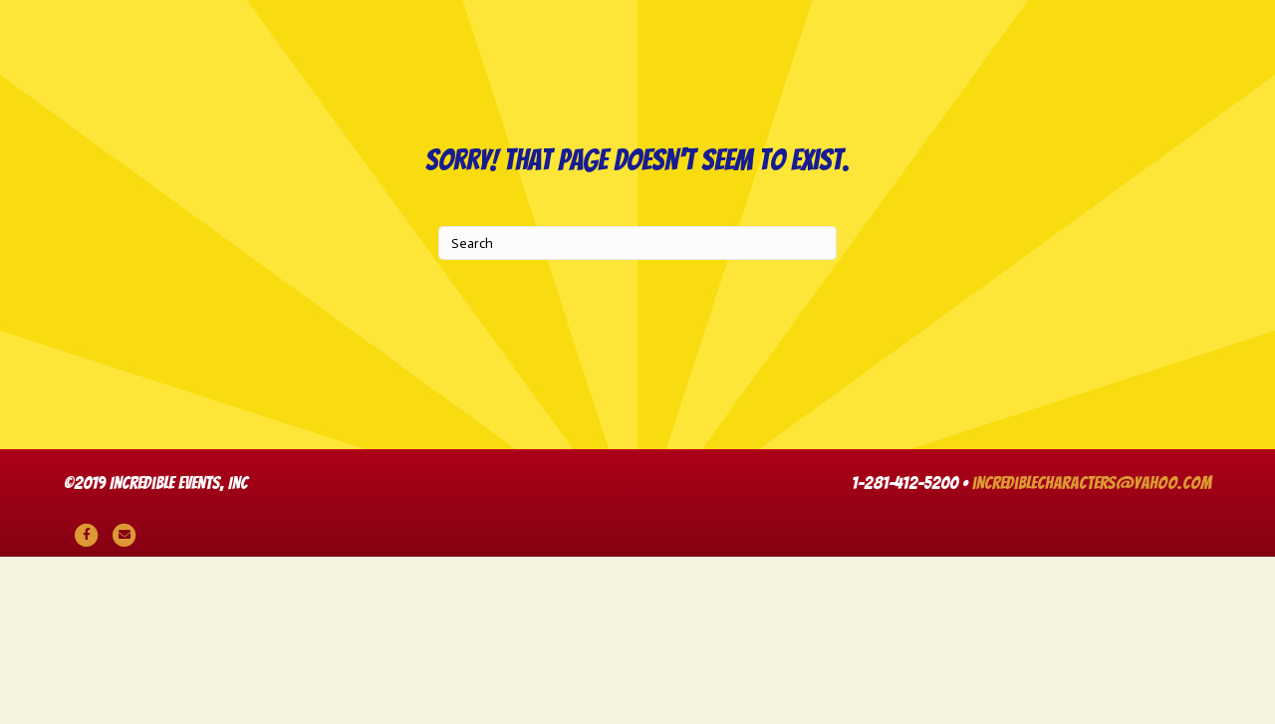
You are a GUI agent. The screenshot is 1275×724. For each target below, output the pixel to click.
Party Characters (138, 74)
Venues (1164, 74)
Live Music (566, 74)
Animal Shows (434, 74)
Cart (753, 172)
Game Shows (711, 74)
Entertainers (1031, 74)
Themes (650, 172)
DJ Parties (303, 74)
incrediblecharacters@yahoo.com (1091, 649)
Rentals (535, 172)
